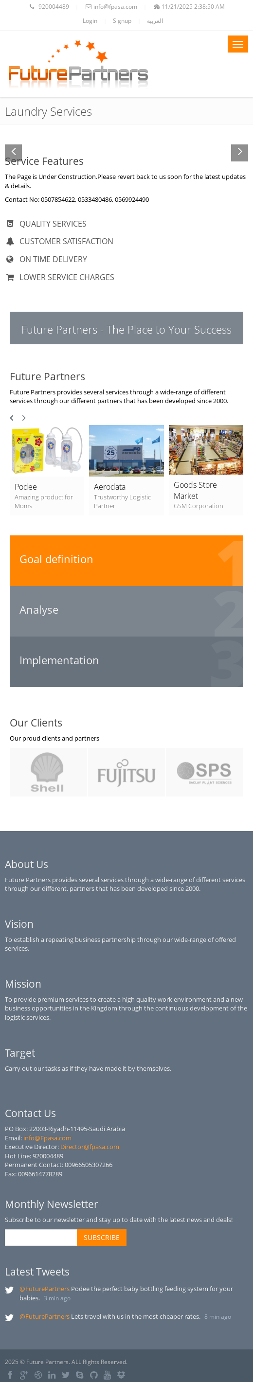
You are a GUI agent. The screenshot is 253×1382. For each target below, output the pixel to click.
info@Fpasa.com (47, 1138)
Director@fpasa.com (89, 1146)
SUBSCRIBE (102, 1237)
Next (24, 418)
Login (90, 21)
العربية (155, 21)
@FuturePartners (44, 1288)
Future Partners (47, 376)
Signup (122, 21)
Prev (12, 418)
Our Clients (36, 722)
